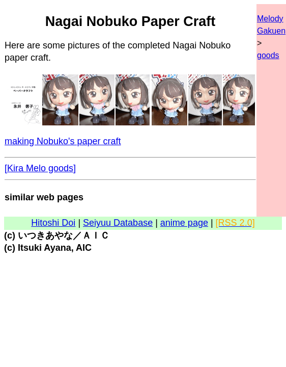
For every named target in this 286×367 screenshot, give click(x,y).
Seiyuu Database (118, 223)
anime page (184, 223)
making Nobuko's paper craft (63, 141)
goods (268, 55)
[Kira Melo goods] (40, 168)
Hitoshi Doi (53, 223)
